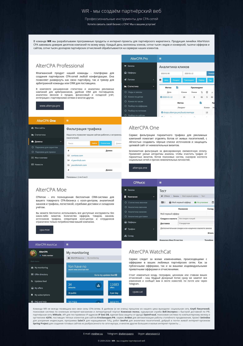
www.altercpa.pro (50, 105)
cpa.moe (45, 229)
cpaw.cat (138, 291)
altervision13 (153, 333)
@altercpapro (126, 333)
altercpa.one (140, 167)
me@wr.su (97, 333)
